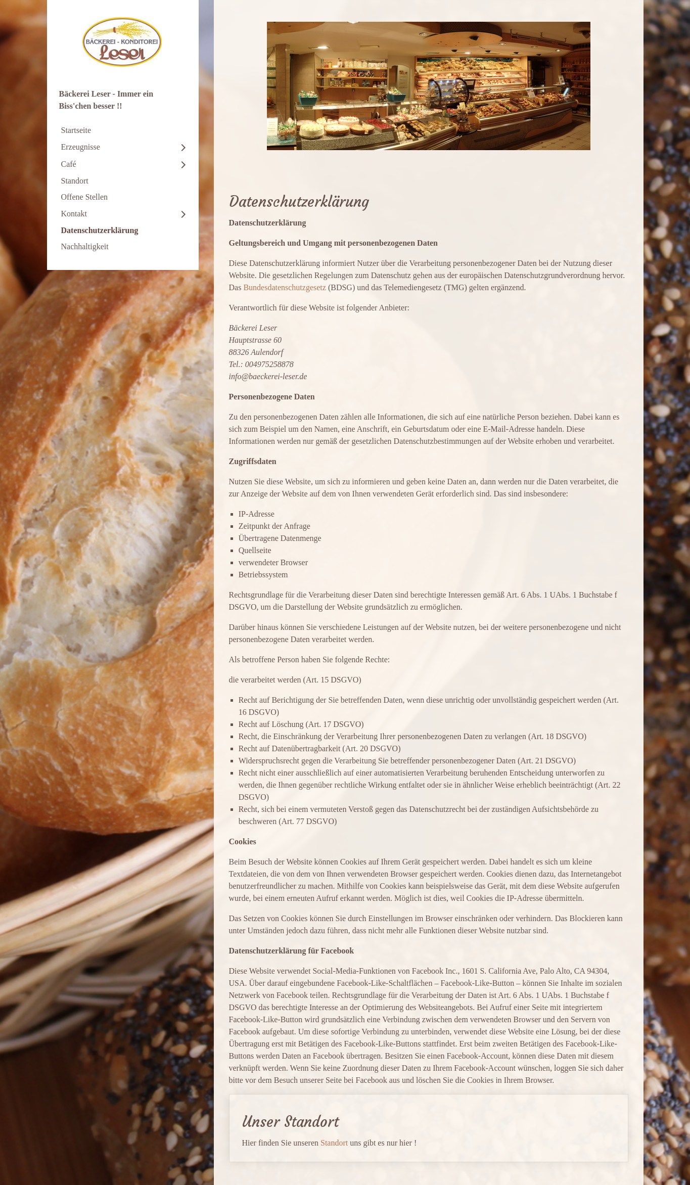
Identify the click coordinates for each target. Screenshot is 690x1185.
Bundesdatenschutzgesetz (284, 287)
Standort (74, 180)
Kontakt (74, 213)
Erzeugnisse (80, 147)
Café (68, 164)
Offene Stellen (84, 197)
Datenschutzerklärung (100, 230)
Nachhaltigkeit (85, 246)
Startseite (76, 130)
